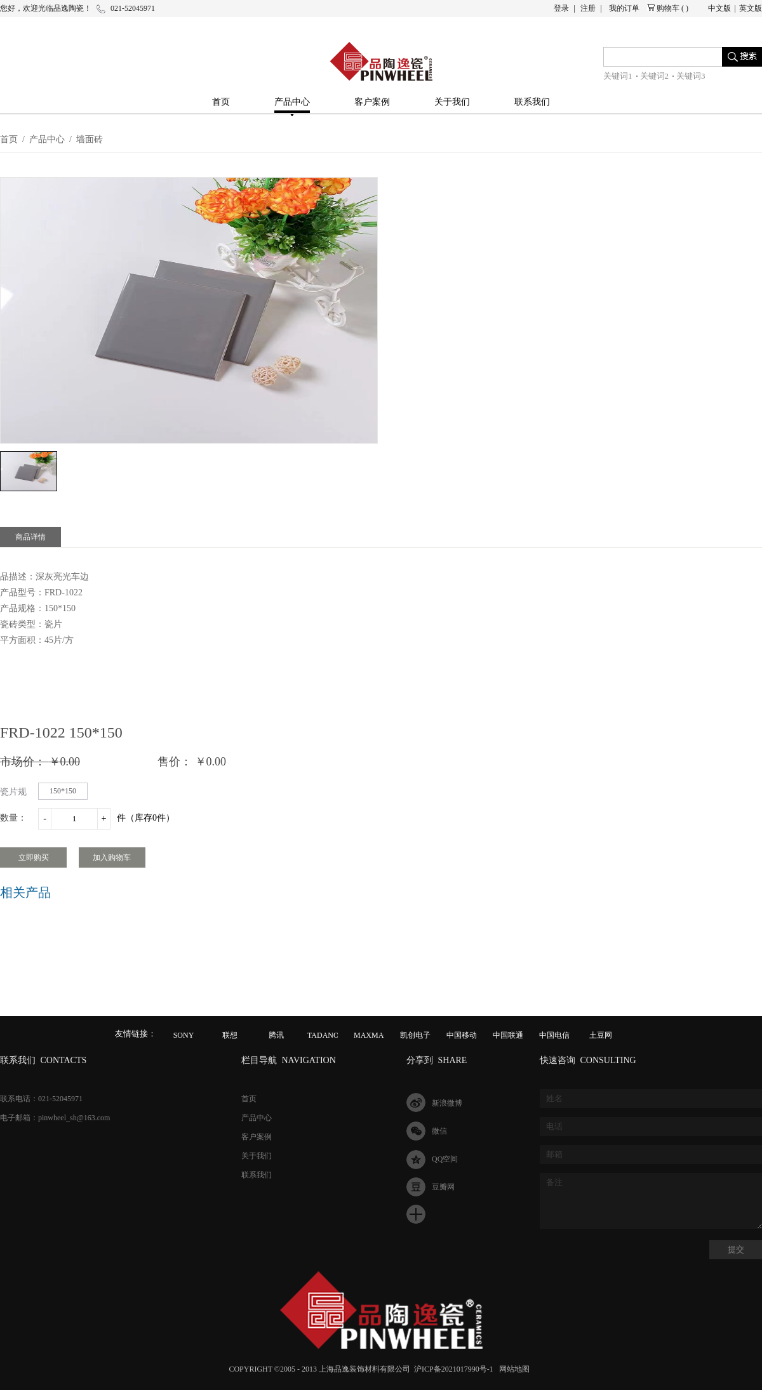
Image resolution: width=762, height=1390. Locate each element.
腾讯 (276, 1035)
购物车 (668, 8)
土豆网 (600, 1035)
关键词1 (617, 76)
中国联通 (508, 1035)
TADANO (323, 1035)
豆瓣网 (443, 1186)
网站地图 (512, 1369)
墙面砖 (89, 139)
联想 (229, 1035)
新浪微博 (447, 1103)
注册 (588, 8)
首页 (221, 102)
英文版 (750, 8)
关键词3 (690, 76)
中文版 (719, 8)
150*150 (63, 790)
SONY (183, 1035)
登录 (561, 8)
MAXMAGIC (375, 1035)
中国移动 (461, 1035)
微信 (439, 1131)
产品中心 (47, 139)
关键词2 (654, 76)
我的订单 (624, 8)
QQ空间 (445, 1159)
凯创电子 (415, 1035)
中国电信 (554, 1035)
